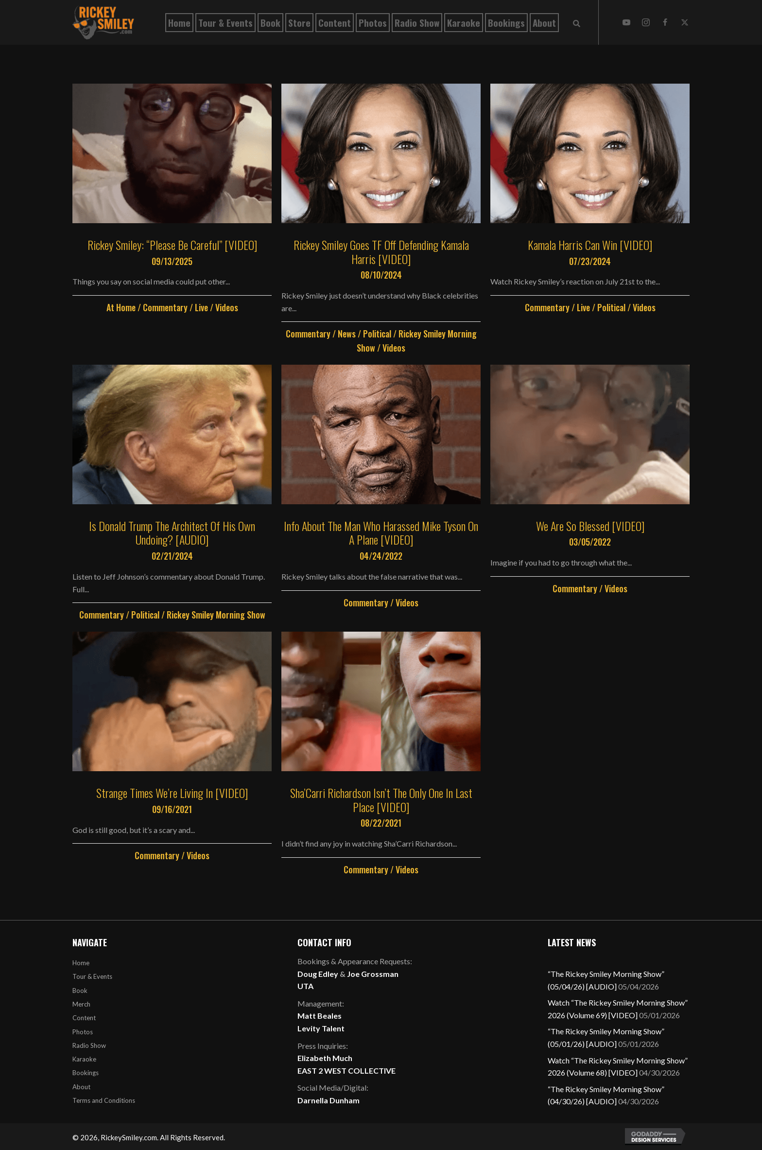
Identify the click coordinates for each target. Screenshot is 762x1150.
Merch (81, 1004)
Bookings (85, 1073)
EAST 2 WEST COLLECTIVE (346, 1070)
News (347, 333)
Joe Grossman (372, 973)
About (81, 1087)
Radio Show (89, 1045)
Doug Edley (317, 973)
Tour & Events (92, 976)
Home (80, 963)
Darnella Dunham (328, 1100)
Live (201, 307)
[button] (626, 22)
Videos (226, 307)
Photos (82, 1032)
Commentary (165, 307)
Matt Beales (319, 1015)
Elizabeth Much (324, 1057)
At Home (121, 307)
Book (79, 990)
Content (84, 1018)
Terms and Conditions (103, 1100)
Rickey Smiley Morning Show (216, 614)
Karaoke (84, 1059)
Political (377, 333)
